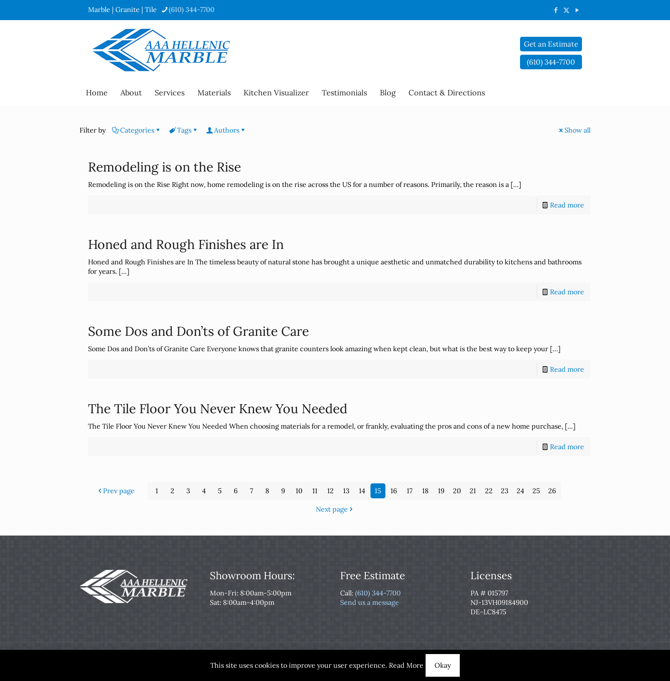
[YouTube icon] (577, 10)
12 (330, 490)
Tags (183, 130)
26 (552, 490)
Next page (335, 509)
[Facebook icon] (555, 10)
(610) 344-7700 (378, 593)
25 (536, 490)
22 (489, 490)
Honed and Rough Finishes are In (186, 244)
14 (362, 490)
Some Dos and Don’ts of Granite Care (198, 331)
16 (394, 490)
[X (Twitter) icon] (566, 10)
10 (299, 490)
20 (457, 490)
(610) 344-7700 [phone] (192, 9)
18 (425, 490)
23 (504, 490)
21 (473, 490)
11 (314, 490)
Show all (574, 130)
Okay (443, 665)
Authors (226, 130)
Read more (567, 205)
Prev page (115, 490)
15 (378, 490)
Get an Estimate (551, 44)
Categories (136, 130)
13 (346, 490)
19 (441, 490)
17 (409, 490)
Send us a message (369, 602)
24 (520, 490)
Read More (406, 665)
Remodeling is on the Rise (164, 167)
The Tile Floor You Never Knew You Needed (217, 408)
